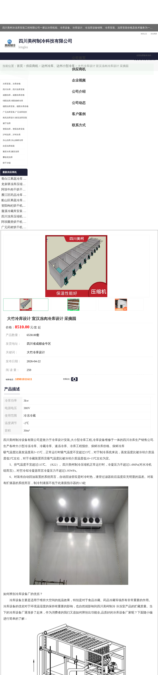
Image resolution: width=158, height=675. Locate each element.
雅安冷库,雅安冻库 (11, 117)
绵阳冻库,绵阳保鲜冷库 (13, 66)
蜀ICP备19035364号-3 (33, 653)
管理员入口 (39, 660)
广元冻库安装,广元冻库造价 (15, 77)
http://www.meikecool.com (44, 558)
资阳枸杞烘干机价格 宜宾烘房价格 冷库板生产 (13, 171)
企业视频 (56, 26)
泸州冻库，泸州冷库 (12, 100)
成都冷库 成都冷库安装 (15, 627)
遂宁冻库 (7, 88)
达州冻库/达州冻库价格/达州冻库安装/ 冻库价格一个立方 (55, 627)
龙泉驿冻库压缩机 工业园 (11, 149)
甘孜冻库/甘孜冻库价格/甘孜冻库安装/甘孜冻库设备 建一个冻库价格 (91, 627)
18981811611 (105, 85)
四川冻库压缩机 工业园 (10, 181)
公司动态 (101, 26)
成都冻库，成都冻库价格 (13, 60)
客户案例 (123, 26)
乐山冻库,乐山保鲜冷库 (13, 105)
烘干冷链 (7, 128)
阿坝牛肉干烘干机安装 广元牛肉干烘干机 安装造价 (13, 155)
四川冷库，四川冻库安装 (13, 54)
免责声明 (31, 660)
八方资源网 (22, 660)
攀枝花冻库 (8, 122)
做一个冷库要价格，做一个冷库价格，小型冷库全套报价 (118, 627)
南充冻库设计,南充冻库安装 (15, 83)
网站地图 (48, 660)
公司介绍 (78, 26)
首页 (11, 33)
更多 (24, 137)
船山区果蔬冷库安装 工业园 (12, 165)
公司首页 (11, 26)
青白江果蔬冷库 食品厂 (10, 144)
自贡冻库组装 (9, 111)
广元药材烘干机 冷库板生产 (12, 192)
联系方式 (145, 26)
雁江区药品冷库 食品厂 (10, 160)
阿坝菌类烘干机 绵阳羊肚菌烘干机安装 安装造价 (13, 187)
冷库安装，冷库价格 (12, 49)
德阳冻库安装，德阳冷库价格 (15, 71)
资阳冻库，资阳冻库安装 (13, 94)
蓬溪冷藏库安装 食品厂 (10, 176)
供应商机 (33, 26)
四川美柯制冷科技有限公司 (18, 657)
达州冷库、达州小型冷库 (34, 33)
